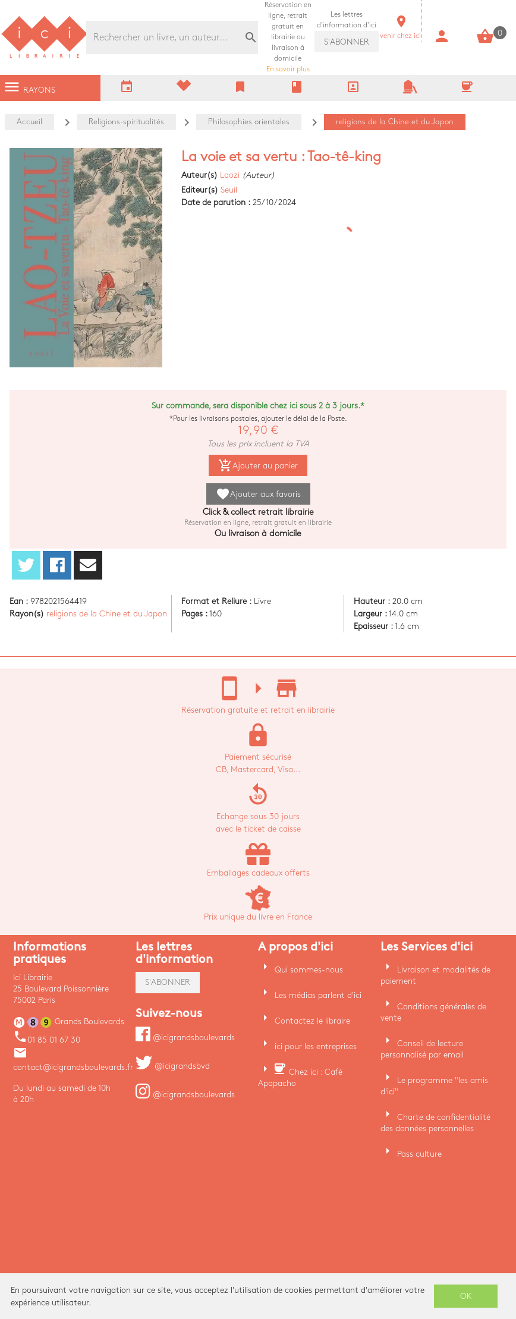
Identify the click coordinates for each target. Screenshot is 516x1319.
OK (466, 1296)
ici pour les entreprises (316, 1046)
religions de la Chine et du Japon (106, 614)
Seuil (229, 190)
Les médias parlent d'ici (318, 995)
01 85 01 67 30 (46, 1040)
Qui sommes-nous (309, 970)
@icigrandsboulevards (185, 1037)
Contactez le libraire (312, 1021)
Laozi (230, 175)
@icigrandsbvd (173, 1066)
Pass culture (419, 1154)
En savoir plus (288, 37)
